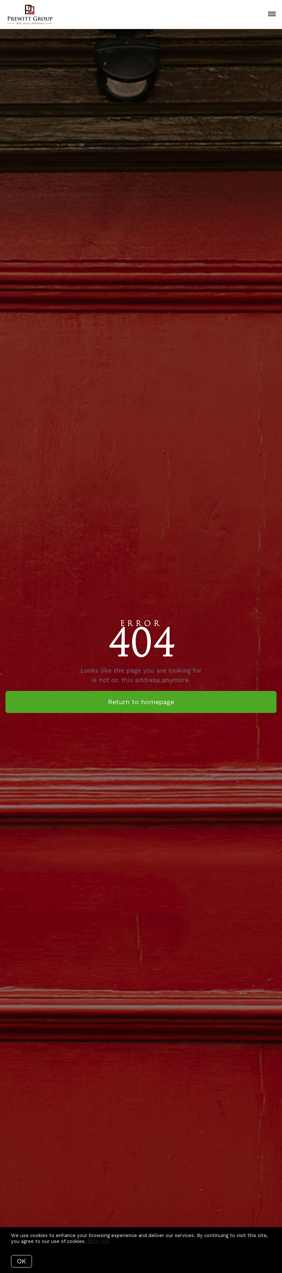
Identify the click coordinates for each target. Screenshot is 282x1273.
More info (98, 1241)
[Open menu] (272, 14)
